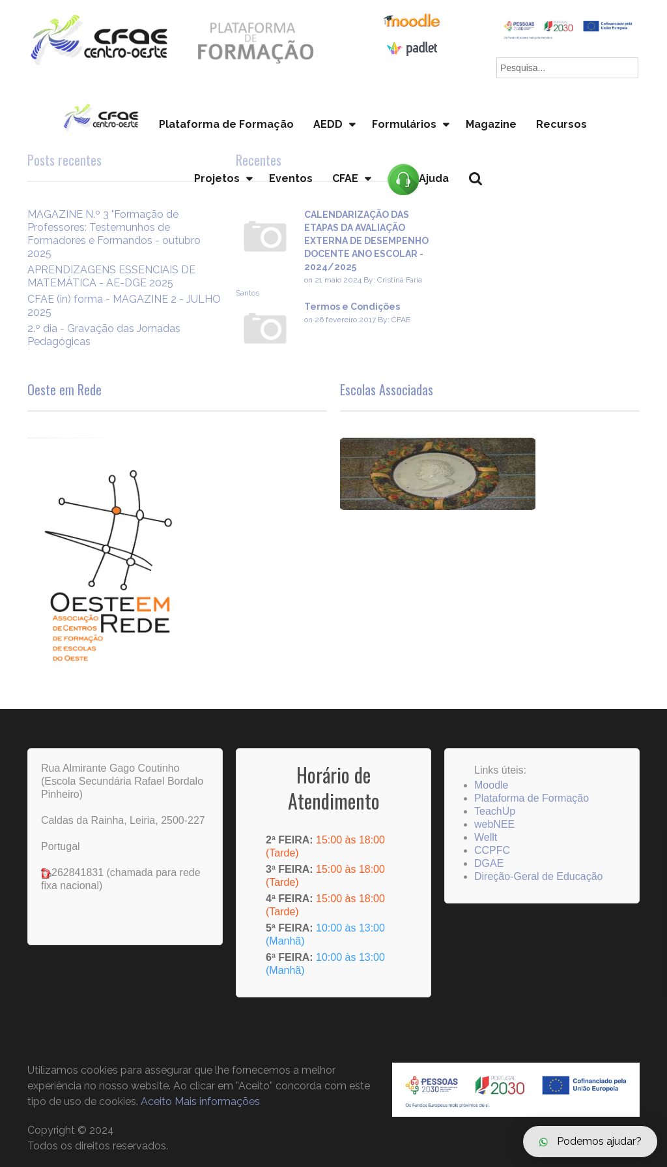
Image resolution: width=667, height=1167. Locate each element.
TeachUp (494, 811)
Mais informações (217, 1101)
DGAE (489, 863)
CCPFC (492, 850)
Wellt (485, 837)
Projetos (217, 178)
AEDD (328, 124)
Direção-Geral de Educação (538, 876)
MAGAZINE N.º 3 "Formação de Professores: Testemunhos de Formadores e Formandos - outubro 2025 (114, 234)
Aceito (156, 1101)
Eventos (291, 178)
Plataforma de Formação (226, 124)
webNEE (494, 824)
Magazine (491, 124)
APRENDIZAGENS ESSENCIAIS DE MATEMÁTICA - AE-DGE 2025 (111, 276)
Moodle (491, 785)
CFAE (345, 178)
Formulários (404, 124)
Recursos (561, 124)
